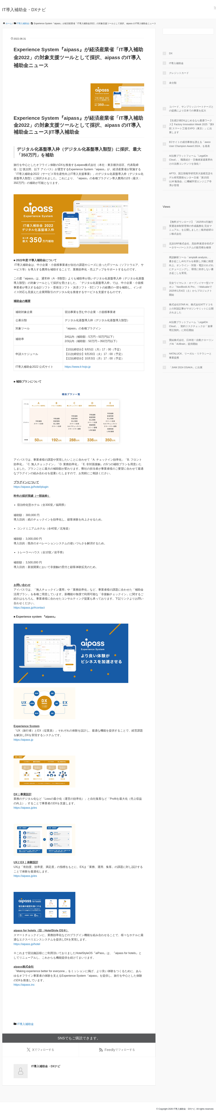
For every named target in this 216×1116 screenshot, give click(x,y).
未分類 (172, 82)
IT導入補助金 (25, 1024)
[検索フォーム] (185, 31)
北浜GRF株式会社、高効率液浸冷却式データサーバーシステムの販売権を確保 (191, 245)
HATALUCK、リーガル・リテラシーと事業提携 (190, 355)
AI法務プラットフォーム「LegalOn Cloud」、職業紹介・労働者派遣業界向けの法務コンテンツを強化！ (191, 159)
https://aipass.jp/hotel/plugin (31, 486)
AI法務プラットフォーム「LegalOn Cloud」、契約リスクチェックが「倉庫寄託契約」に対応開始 (191, 326)
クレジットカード (179, 73)
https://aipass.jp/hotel (27, 944)
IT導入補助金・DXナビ (24, 9)
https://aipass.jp (23, 739)
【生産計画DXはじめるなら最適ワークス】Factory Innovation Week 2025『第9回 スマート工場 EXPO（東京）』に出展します (191, 126)
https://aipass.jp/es (25, 807)
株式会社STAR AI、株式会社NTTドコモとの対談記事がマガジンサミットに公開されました (191, 308)
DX (170, 53)
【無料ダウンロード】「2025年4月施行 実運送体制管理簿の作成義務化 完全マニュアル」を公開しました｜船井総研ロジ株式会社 (191, 227)
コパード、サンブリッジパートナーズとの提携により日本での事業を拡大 (191, 108)
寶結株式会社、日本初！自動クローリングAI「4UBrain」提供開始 (191, 342)
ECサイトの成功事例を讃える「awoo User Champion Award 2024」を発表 (190, 144)
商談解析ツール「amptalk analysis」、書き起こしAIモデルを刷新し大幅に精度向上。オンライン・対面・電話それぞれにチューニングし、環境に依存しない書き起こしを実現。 (191, 265)
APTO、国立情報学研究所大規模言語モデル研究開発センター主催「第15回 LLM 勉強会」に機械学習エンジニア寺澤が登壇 (191, 179)
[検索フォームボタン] (210, 31)
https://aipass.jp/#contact (29, 607)
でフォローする (40, 1050)
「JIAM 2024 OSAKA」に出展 (185, 367)
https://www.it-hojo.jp (78, 366)
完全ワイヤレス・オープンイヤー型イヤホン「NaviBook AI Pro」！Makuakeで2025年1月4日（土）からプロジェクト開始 (191, 289)
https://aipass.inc (24, 984)
